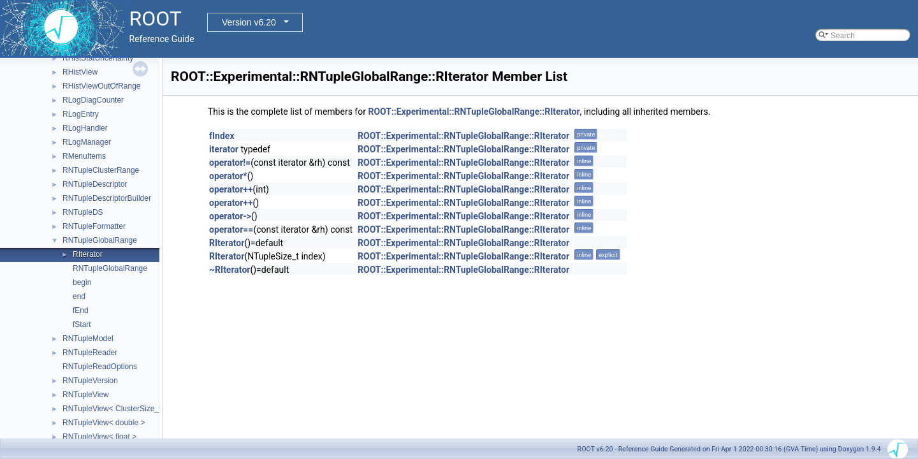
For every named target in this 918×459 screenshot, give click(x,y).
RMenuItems (84, 156)
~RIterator (229, 270)
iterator (223, 149)
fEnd (81, 310)
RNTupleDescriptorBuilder (106, 198)
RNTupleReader (89, 352)
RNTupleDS (82, 212)
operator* (228, 176)
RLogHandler (85, 128)
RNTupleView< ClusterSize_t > (115, 408)
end (79, 296)
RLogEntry (80, 114)
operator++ (231, 189)
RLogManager (86, 142)
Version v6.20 (249, 22)
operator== (231, 229)
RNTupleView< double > (103, 422)
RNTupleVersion (90, 380)
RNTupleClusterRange (100, 170)
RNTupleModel (87, 338)
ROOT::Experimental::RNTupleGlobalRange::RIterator (473, 111)
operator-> (230, 216)
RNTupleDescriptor (94, 184)
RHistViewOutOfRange (101, 86)
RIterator (88, 254)
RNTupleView (85, 394)
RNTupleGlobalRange (99, 240)
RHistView (80, 72)
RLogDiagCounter (93, 100)
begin (82, 282)
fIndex (222, 136)
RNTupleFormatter (94, 226)
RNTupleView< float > (99, 436)
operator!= (230, 162)
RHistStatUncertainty (97, 58)
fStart (82, 324)
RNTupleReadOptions (99, 366)
